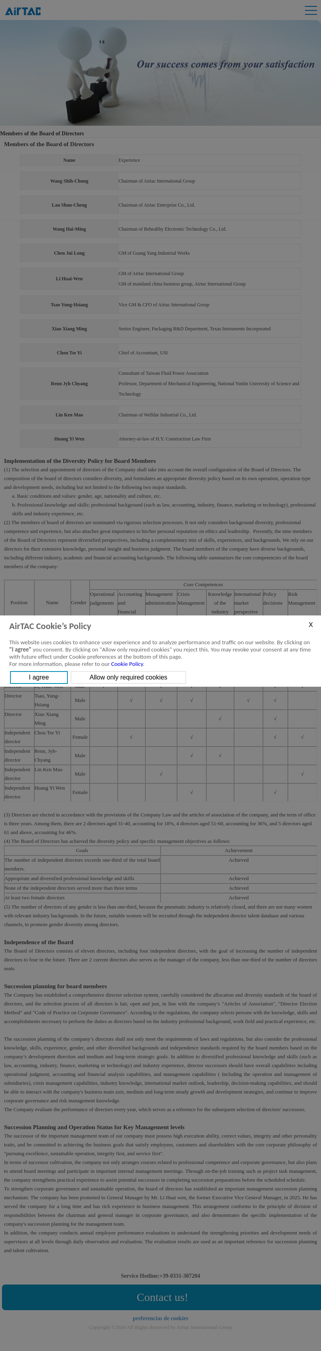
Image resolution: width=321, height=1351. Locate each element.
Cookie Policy (127, 663)
